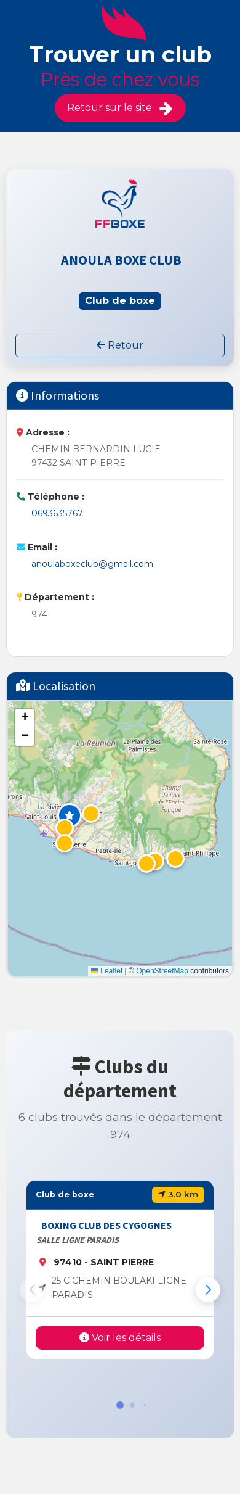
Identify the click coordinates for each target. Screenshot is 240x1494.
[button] (69, 815)
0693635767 (57, 513)
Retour (120, 345)
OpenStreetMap (162, 971)
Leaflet (106, 971)
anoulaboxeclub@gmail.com (92, 563)
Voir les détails (120, 1337)
